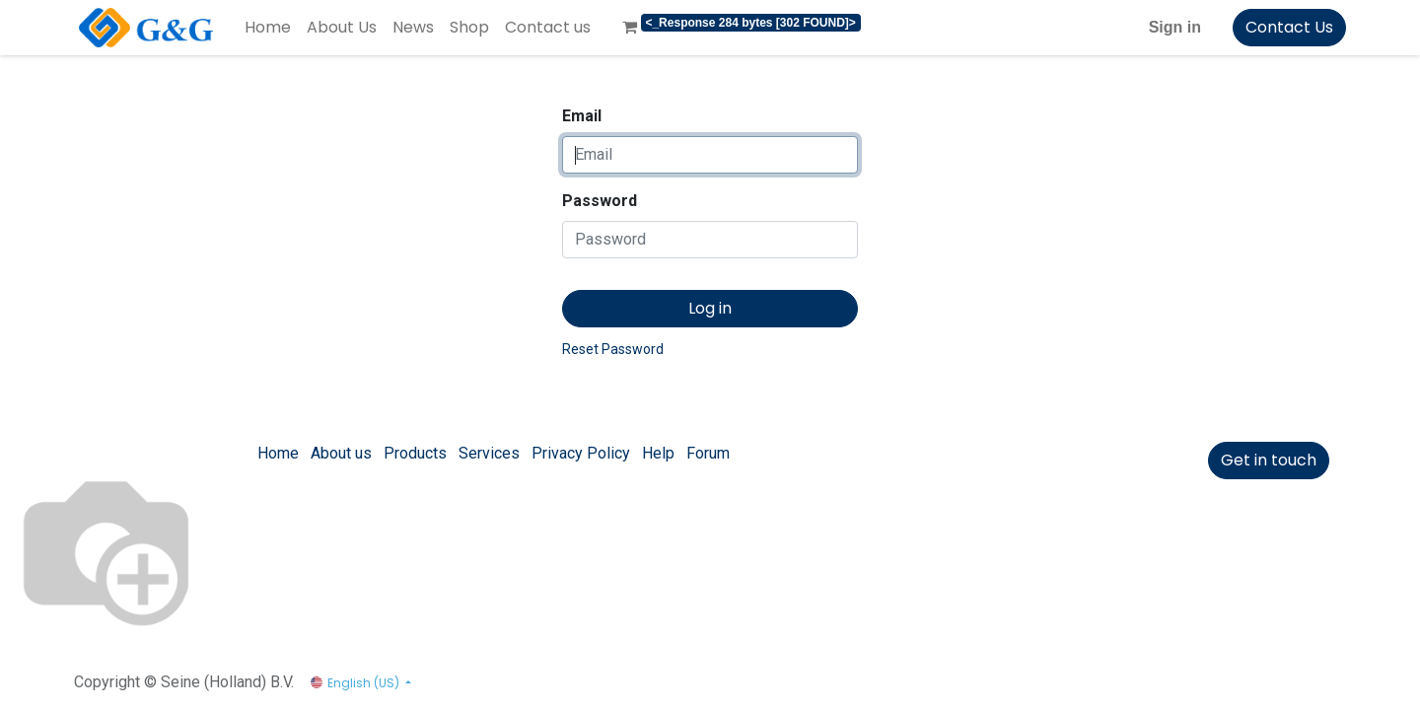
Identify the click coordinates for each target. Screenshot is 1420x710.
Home (278, 453)
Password (599, 200)
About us (341, 453)
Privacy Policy (581, 453)
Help (658, 453)
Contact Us (1289, 27)
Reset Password (613, 349)
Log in (710, 308)
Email (582, 115)
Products (415, 453)
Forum (708, 453)
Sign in (1175, 27)
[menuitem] (268, 27)
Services (489, 453)
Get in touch (1268, 460)
